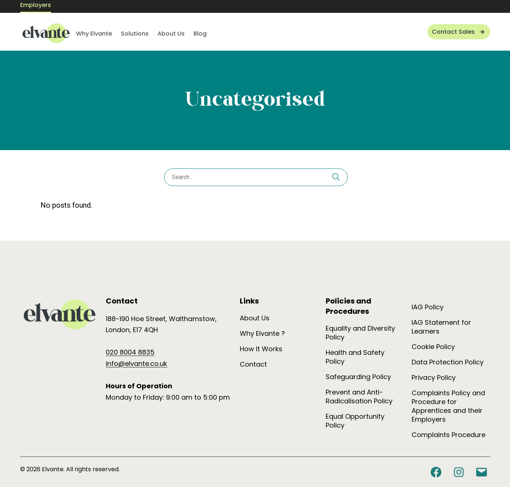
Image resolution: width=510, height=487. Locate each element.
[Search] (336, 177)
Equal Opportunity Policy (355, 421)
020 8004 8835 (130, 352)
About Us (171, 33)
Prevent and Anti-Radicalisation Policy (359, 397)
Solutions (135, 33)
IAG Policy (428, 307)
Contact (253, 364)
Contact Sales (453, 32)
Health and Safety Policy (355, 357)
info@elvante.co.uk (136, 363)
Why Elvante (94, 33)
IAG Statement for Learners (441, 327)
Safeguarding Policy (358, 376)
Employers (35, 5)
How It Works (261, 348)
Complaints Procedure (448, 434)
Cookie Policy (433, 346)
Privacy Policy (434, 377)
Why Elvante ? (262, 333)
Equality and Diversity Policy (360, 333)
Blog (200, 33)
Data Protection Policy (448, 362)
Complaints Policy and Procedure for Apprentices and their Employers (448, 406)
